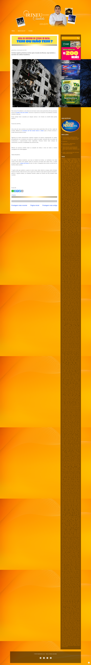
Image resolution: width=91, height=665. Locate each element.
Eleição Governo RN (77, 397)
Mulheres (68, 487)
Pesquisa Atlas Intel (65, 532)
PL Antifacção (77, 227)
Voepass (75, 623)
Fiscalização (66, 421)
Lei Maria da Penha (72, 206)
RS (69, 230)
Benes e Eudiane (70, 328)
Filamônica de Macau (65, 420)
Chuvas (74, 201)
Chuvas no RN (74, 167)
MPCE (65, 464)
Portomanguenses (64, 547)
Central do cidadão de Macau (73, 243)
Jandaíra (68, 226)
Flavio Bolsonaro (67, 422)
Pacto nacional (64, 268)
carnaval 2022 (75, 198)
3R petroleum (77, 189)
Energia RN (78, 402)
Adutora (76, 303)
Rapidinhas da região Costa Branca (71, 211)
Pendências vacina (64, 530)
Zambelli (78, 625)
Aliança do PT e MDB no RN (75, 213)
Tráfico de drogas (68, 610)
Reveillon (78, 576)
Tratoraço (74, 609)
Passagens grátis (73, 526)
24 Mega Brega (66, 235)
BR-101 (63, 323)
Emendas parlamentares (66, 223)
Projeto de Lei (72, 556)
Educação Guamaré (65, 395)
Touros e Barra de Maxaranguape (68, 607)
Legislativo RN (76, 451)
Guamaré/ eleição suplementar (66, 435)
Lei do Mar (76, 455)
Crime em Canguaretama (72, 372)
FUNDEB (63, 184)
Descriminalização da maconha (74, 384)
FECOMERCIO (77, 406)
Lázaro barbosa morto (67, 461)
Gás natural (69, 436)
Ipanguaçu (74, 184)
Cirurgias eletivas (64, 357)
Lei (77, 226)
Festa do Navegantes (71, 418)
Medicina (74, 478)
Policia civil (68, 181)
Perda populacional (71, 530)
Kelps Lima (66, 194)
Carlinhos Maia (77, 340)
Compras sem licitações (66, 359)
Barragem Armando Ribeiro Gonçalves (68, 200)
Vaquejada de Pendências (70, 617)
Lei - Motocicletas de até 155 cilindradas (72, 452)
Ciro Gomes (78, 244)
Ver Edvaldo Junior (73, 618)
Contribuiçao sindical (65, 365)
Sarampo (70, 232)
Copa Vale (66, 366)
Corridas (75, 369)
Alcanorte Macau (75, 305)
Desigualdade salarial (72, 385)
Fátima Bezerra (77, 176)
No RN (74, 491)
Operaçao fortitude (70, 498)
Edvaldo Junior (68, 203)
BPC (71, 322)
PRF (66, 209)
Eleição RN (65, 174)
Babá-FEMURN (72, 323)
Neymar (68, 491)
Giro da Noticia (71, 431)
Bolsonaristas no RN (76, 329)
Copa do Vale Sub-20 (71, 367)
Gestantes (63, 430)
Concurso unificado (69, 245)
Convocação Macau (71, 365)
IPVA (79, 225)
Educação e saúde (69, 396)
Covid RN (66, 202)
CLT (79, 331)
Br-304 (76, 200)
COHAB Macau (74, 332)
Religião (78, 273)
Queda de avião (71, 560)
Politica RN (64, 167)
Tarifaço (66, 212)
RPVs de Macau (68, 564)
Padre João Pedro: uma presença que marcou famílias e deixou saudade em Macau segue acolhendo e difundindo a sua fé (71, 148)
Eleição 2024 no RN (65, 397)
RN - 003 (68, 561)
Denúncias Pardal (72, 248)
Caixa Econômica (64, 242)
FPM (75, 162)
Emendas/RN (78, 401)
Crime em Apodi (64, 372)
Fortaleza (67, 423)
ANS (79, 298)
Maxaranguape (64, 478)
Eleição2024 (68, 399)
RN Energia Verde (64, 561)
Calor (68, 242)
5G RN (76, 235)
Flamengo (70, 421)
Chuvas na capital (70, 353)
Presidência (63, 552)
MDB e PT (66, 207)
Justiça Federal (66, 449)
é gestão (70, 643)
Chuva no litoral (64, 353)
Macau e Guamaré (74, 188)
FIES (79, 183)
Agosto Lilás (69, 304)
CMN (62, 332)
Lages (74, 260)
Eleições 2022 (66, 179)
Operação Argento (73, 499)
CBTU (70, 331)
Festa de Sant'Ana (67, 417)
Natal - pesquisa (70, 489)
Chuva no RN (64, 218)
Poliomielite (65, 270)
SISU (79, 211)
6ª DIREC (74, 294)
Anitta (77, 308)
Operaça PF (73, 266)
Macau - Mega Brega (72, 468)
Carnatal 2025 (71, 242)
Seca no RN (67, 277)
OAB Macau (68, 266)
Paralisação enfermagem (76, 523)
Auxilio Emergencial (73, 214)
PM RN (67, 518)
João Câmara (73, 226)
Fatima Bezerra (66, 204)
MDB (79, 226)
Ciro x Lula (78, 356)
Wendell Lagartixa (64, 625)
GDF (71, 427)
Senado (65, 278)
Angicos (74, 199)
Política (78, 188)
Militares (78, 480)
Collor (79, 357)
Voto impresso (69, 624)
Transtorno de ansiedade (69, 609)
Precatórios (67, 230)
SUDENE (78, 231)
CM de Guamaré (65, 165)
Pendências (74, 158)
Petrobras (72, 172)
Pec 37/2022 (66, 528)
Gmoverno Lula (77, 431)
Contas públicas (77, 364)
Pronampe (66, 557)
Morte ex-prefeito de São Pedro (71, 486)
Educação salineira (75, 396)
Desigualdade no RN (65, 385)
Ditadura (76, 388)
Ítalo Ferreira (76, 642)
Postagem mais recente (19, 205)
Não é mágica (74, 496)
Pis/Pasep (63, 181)
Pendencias (74, 170)
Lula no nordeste (68, 460)
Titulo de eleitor (64, 189)
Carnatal (69, 217)
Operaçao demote (64, 498)
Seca (70, 587)
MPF (69, 177)
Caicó (79, 175)
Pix (77, 168)
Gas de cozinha (65, 428)
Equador (63, 404)
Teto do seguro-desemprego (68, 606)
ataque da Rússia (24, 163)
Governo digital (74, 432)
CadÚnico (78, 241)
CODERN (69, 332)
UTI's (68, 612)
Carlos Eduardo (64, 176)
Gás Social (65, 436)
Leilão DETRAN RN (68, 457)
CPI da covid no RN (74, 240)
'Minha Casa (67, 289)
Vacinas (79, 614)
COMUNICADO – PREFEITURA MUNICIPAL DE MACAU (69, 144)
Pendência (68, 529)
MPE (73, 262)
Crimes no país (71, 374)
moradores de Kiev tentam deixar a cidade (33, 130)
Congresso (74, 245)
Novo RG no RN (71, 493)
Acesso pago (69, 300)
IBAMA (69, 205)
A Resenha (74, 296)
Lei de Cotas (72, 455)
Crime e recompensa (76, 371)
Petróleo (64, 269)
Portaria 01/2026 (72, 545)
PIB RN (71, 516)
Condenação (78, 362)
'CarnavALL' (63, 289)
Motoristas (65, 487)
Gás (62, 436)
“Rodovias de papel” (76, 645)
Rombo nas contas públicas (71, 578)
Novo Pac (76, 265)
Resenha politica (64, 274)
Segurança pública (67, 197)
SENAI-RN (73, 582)
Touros (69, 212)
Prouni (72, 210)
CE (65, 201)
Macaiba (76, 207)
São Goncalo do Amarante (70, 186)
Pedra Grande (73, 268)
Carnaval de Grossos (72, 342)
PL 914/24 (77, 517)
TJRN (67, 198)
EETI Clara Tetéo (75, 391)
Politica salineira (70, 542)
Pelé (76, 268)
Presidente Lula (67, 551)
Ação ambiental (67, 322)
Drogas (63, 391)
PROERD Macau (68, 519)
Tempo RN (75, 232)
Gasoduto (70, 428)
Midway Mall (73, 480)
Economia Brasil (76, 222)
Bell (79, 327)
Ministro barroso (73, 482)
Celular (63, 243)
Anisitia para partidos (69, 308)
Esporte (65, 193)
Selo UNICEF (70, 589)
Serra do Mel (73, 197)
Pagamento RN (74, 522)
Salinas (72, 276)
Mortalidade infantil (77, 484)
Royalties (72, 275)
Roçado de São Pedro (72, 581)
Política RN (68, 196)
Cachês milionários (73, 241)
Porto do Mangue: (73, 546)
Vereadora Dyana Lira (73, 619)
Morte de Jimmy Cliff (73, 485)
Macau (64, 159)
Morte (63, 195)
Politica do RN (66, 164)
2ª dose (65, 293)
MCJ (69, 194)
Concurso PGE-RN (77, 360)
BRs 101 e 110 (66, 323)
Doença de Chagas (74, 389)
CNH (65, 191)
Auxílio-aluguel (68, 321)
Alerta (79, 305)
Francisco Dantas (77, 423)
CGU (77, 331)
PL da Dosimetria (70, 195)
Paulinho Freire (68, 228)
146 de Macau (70, 290)
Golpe (62, 432)
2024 (73, 290)
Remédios (69, 231)
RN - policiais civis (77, 561)
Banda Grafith (64, 182)
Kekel (74, 449)
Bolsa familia (71, 329)
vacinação (66, 234)
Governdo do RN (64, 257)
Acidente (66, 236)
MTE (70, 467)
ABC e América (65, 297)
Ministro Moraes (68, 482)
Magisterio (74, 263)
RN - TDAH (72, 561)
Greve (63, 177)
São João (63, 212)
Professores (65, 554)
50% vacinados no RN (67, 294)
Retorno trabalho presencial (67, 576)
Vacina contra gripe (74, 614)
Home (13, 30)
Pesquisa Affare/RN (77, 531)
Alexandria (66, 306)
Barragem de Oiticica (70, 326)
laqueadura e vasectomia (70, 636)
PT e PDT (63, 228)
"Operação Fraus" (77, 288)
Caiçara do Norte (65, 217)
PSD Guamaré (70, 520)
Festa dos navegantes (70, 419)
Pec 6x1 (70, 528)
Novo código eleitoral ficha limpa (70, 494)
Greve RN (68, 170)
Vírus (73, 624)
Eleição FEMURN (70, 397)
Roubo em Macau (68, 579)
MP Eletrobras (75, 463)
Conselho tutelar (70, 218)
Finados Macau (73, 420)
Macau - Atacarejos (74, 467)
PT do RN (71, 521)
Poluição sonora (67, 543)
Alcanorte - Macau (68, 305)
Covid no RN (72, 246)
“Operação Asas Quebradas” (71, 644)
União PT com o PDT (74, 612)
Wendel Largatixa (77, 624)
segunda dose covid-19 (67, 640)
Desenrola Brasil (71, 192)
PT (76, 174)
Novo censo (76, 493)
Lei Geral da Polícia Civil (66, 455)
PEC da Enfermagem (69, 267)
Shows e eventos (64, 593)
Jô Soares (71, 449)
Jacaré (64, 447)
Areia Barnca (66, 237)
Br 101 (72, 239)
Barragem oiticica (66, 327)
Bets (72, 238)
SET (78, 582)
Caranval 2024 (72, 340)
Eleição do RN (68, 398)
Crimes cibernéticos (65, 374)
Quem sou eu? (21, 30)
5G (79, 212)
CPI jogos (78, 334)
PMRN (70, 518)
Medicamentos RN (70, 478)
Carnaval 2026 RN (69, 341)
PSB (68, 209)
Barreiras (71, 327)
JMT (62, 447)
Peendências (64, 529)
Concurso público (72, 362)
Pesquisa (78, 209)
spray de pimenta (74, 640)
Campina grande (64, 338)
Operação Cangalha (73, 500)
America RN (64, 308)
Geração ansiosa (77, 429)
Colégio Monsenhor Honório (66, 358)
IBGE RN (68, 188)
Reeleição (67, 272)
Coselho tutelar (69, 370)
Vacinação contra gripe (70, 615)
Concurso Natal (70, 360)
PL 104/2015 (65, 517)
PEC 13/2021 (70, 513)
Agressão (72, 304)
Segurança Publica (64, 588)
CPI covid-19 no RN (70, 216)
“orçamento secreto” (65, 646)
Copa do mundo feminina (71, 219)
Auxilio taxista (67, 320)
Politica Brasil (69, 270)
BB (68, 215)
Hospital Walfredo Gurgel (70, 225)
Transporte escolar (69, 608)
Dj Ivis (69, 389)
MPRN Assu (65, 465)
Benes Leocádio (64, 328)
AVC (66, 299)
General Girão (72, 429)
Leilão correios (77, 457)
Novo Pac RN (66, 493)
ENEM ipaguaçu (77, 392)
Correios (63, 202)
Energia (72, 176)
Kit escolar (76, 449)
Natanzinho (66, 490)
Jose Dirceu (66, 448)
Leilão (65, 261)
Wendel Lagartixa (71, 189)
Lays (72, 451)
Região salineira (72, 171)
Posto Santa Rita (77, 547)
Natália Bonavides (74, 490)
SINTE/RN (63, 276)
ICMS (75, 168)
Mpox (71, 208)
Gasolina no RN (77, 204)
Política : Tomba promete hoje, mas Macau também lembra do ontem (71, 153)
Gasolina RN (74, 428)
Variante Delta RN (77, 617)
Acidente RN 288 (74, 300)
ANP (64, 236)
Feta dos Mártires (77, 419)
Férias (62, 427)
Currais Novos (72, 220)
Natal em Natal (75, 208)
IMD (79, 258)
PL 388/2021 (69, 517)
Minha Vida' (78, 481)
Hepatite (74, 436)
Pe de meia (68, 268)
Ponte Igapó (75, 544)
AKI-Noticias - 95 (75, 297)
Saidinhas (63, 584)
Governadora (69, 432)
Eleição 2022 (68, 169)
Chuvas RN (78, 171)
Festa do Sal (78, 418)
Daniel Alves (74, 247)
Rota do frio (63, 579)
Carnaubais (77, 164)
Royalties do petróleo (65, 581)
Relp (62, 574)
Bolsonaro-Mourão (70, 330)
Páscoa (75, 559)
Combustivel (72, 191)
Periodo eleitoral (64, 531)
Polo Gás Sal (76, 542)
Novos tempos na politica (68, 496)
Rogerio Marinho (67, 275)
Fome (71, 422)
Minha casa (69, 227)
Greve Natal (75, 433)
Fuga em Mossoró (67, 224)
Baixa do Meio (77, 323)
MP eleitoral (70, 262)
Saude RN (72, 185)
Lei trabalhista (75, 456)
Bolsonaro (74, 165)
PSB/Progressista (64, 520)
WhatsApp (69, 625)
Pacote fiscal (65, 522)
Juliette (66, 206)
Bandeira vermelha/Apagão (66, 325)
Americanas (76, 236)
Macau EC (76, 262)
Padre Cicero (69, 522)
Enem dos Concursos (71, 402)
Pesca (68, 531)
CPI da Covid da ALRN (67, 240)
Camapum (70, 337)
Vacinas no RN (64, 615)
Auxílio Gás (75, 320)
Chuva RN (78, 352)
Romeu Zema (78, 578)
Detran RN (63, 172)
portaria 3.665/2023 (70, 638)
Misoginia (71, 483)
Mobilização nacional (68, 484)
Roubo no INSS (73, 579)
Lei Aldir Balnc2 (64, 454)
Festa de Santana (73, 417)
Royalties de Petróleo (70, 580)
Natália (70, 490)
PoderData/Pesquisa (74, 269)
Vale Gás (78, 616)
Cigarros (68, 356)
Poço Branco (74, 270)
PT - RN (68, 521)
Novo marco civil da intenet (68, 495)
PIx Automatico (74, 516)
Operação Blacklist (67, 500)
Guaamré (63, 434)
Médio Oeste (65, 489)
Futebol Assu (71, 426)
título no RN (65, 641)
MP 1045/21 (77, 462)
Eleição (75, 192)
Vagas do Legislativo (70, 616)
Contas (73, 364)
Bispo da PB (66, 329)
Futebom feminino (77, 426)
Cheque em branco (68, 352)
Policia (66, 185)
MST (68, 467)
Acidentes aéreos (70, 302)
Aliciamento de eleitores (73, 306)
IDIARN (78, 193)
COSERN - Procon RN (65, 333)
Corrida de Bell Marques (70, 369)
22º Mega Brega (69, 291)
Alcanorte (67, 190)
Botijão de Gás (77, 215)
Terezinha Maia (64, 605)
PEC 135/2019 (75, 513)
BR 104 (73, 322)
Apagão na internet (73, 309)
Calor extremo (66, 337)
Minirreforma (63, 482)
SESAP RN (64, 175)
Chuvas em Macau (65, 244)
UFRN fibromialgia (77, 611)
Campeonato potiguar (76, 337)
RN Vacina (66, 563)
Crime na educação (67, 373)
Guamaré (68, 158)
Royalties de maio (77, 580)
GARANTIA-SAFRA (67, 427)
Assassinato (72, 190)
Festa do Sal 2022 (64, 419)
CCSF (73, 331)
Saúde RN (66, 178)
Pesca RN (71, 531)
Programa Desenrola (68, 555)
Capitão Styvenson (77, 339)
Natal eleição (68, 265)
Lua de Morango (75, 459)
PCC (68, 512)
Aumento (78, 199)
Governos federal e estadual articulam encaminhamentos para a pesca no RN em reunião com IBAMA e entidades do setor (71, 138)
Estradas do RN (65, 405)
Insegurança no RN (65, 180)
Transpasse (63, 608)
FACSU (71, 406)
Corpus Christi (70, 368)
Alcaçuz (68, 213)
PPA (63, 519)
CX (66, 201)
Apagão (68, 309)
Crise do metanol (77, 246)
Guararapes (73, 435)
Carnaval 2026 (64, 341)
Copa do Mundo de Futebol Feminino (74, 366)
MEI (72, 462)
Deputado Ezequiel (68, 222)
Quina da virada (76, 560)
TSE (67, 167)
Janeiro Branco (72, 447)
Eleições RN (75, 399)
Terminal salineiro (69, 605)
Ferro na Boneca (67, 416)
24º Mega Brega (74, 292)
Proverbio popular (64, 559)
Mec (71, 174)
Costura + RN (75, 370)
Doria (65, 390)
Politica (63, 178)
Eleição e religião (74, 398)
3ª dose (74, 293)
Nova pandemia (71, 492)
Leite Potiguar (68, 261)
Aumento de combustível (66, 214)
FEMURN (63, 173)
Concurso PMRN (74, 361)
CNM (62, 179)
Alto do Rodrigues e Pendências (71, 307)
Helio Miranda (74, 193)
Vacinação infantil (77, 615)
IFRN (70, 165)
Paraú (76, 524)
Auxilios (71, 320)
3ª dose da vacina (72, 235)
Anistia (75, 308)
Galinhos (70, 163)
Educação (63, 163)
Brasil (72, 168)
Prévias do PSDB (70, 559)
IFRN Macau (64, 170)
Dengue (69, 168)
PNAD (72, 518)
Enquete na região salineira (66, 403)
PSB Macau (78, 519)
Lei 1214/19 (67, 453)
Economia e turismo (69, 393)
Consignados (78, 363)
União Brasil (70, 198)
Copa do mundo (77, 367)
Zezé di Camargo (76, 626)
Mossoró (78, 162)
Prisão (79, 174)
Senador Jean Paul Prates (72, 278)
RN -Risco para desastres (66, 562)
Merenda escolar (67, 208)
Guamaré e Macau (76, 434)
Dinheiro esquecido (67, 387)
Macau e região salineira (75, 194)
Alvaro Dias (78, 307)
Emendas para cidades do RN (70, 401)
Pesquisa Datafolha (72, 229)
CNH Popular (66, 332)
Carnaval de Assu (66, 342)
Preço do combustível (70, 552)
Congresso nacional (65, 363)
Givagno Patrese (74, 224)
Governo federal (65, 205)
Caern (67, 163)
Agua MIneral (64, 213)
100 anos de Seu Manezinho (74, 289)
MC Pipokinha (74, 461)
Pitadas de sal (68, 269)
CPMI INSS (65, 335)
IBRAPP (77, 258)
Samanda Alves (77, 276)
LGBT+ (64, 450)
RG (79, 560)
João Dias (76, 448)
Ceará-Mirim (69, 187)
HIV (64, 225)
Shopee (79, 591)
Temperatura (70, 604)
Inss (72, 164)
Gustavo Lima (77, 435)
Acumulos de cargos (76, 302)
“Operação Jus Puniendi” (69, 645)
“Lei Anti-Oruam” (64, 644)
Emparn (72, 187)
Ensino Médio (73, 403)
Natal (64, 162)
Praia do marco (69, 548)
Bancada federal (77, 324)
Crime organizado (65, 220)
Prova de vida (76, 210)
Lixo (71, 459)
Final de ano (78, 420)
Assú (70, 164)
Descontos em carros (65, 384)
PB (74, 227)
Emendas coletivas (74, 400)
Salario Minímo (72, 584)
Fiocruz (63, 421)
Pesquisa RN (76, 195)
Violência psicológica (65, 623)
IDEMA (76, 225)
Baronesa (73, 325)
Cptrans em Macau (69, 371)
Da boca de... (65, 141)
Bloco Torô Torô (75, 238)
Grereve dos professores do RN (67, 433)
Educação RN (64, 168)
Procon (65, 553)
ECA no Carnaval (69, 391)
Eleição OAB (64, 398)
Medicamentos (64, 227)
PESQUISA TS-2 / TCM (70, 515)
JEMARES (75, 446)
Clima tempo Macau (71, 357)
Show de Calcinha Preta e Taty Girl (74, 592)
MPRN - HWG (74, 464)
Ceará (72, 182)
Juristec (63, 449)
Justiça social (70, 260)
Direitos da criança (71, 388)
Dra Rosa (78, 390)
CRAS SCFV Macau (67, 241)
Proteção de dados (66, 558)
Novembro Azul (72, 265)
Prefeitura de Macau (70, 550)
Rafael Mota (76, 271)
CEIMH (75, 331)
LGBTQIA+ (68, 450)
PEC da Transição (67, 514)
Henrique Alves (64, 188)
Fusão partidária (66, 426)
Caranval (63, 340)
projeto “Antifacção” (68, 639)
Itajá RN (68, 259)
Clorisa (76, 357)
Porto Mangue (67, 546)
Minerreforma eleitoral (71, 481)
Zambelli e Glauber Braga (66, 626)
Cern (79, 243)
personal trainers (64, 638)
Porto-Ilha (78, 546)
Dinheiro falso (73, 387)
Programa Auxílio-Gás (70, 554)
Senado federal (74, 589)
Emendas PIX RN (68, 400)
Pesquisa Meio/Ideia (76, 532)
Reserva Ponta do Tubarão (72, 274)
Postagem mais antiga (49, 205)
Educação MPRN (72, 395)
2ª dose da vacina (70, 293)
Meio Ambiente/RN (65, 479)
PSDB (71, 177)
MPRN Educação (75, 465)
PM (65, 518)
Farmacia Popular (73, 223)
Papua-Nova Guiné (68, 523)
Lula (71, 170)
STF (74, 164)
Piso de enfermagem (76, 177)
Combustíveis (64, 245)
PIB (69, 516)
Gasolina (78, 187)
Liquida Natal (67, 459)
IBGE (69, 174)
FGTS (75, 187)
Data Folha (78, 247)
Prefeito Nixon (74, 549)
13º (68, 199)
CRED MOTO (69, 335)
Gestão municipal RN (68, 430)
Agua (62, 305)
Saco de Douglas (74, 583)
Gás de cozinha (77, 179)
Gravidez (78, 432)
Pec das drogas (74, 528)
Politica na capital (64, 542)
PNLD (79, 518)
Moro (73, 484)
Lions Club (78, 458)
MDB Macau (70, 462)
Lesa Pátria (69, 458)
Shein (76, 591)
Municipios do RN (73, 487)
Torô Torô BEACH (77, 606)
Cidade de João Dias (76, 354)
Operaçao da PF (77, 497)
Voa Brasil (77, 212)
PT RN (79, 267)
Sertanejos (73, 591)
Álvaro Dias (72, 642)
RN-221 (63, 564)
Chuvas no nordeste (68, 354)
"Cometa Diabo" (71, 288)
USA (66, 612)
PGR (74, 267)
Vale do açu (63, 617)
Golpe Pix (65, 432)
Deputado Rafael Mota (73, 202)
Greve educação (70, 257)
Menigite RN (71, 479)
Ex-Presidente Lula (71, 405)
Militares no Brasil (65, 481)
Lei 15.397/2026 (72, 453)
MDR (69, 207)
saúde (69, 167)
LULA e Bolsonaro (73, 450)
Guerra (14, 195)
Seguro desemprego (77, 588)
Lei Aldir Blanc (69, 454)
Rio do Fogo (77, 577)
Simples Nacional (73, 593)
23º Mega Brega (68, 292)
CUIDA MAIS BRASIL (75, 335)
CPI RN (68, 191)
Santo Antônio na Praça (73, 586)
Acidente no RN (64, 302)
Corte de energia (67, 246)
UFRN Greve (71, 611)
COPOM (78, 332)
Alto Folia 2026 (71, 236)
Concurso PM (64, 361)
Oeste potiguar (67, 497)
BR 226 (76, 322)
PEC (67, 513)
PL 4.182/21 (73, 517)
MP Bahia (70, 463)
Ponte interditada (67, 545)
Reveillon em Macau (71, 577)
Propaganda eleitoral (72, 557)
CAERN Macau (77, 172)
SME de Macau (68, 583)
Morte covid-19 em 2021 (65, 485)
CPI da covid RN (66, 334)
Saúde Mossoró (66, 587)
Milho (76, 480)
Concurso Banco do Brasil (75, 359)
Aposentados (68, 310)
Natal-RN (78, 165)
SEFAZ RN (70, 582)
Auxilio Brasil (77, 181)
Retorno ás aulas (74, 576)
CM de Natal (64, 216)
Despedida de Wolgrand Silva (69, 386)
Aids (64, 305)
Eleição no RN (74, 203)
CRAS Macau (77, 216)
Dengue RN (67, 248)
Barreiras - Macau (76, 327)
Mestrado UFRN (77, 479)
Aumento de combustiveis (73, 237)
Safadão (69, 276)
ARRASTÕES (64, 299)
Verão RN (73, 620)
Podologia (63, 210)
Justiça (63, 194)
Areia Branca (74, 160)
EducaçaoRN (71, 394)
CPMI (62, 335)
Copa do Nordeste (64, 367)
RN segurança (71, 271)
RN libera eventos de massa (72, 563)
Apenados (78, 309)
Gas (62, 428)
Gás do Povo (72, 258)
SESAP (79, 275)
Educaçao (67, 171)
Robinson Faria (64, 578)
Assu (77, 175)
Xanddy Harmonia (74, 625)
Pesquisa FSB (70, 532)
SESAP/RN (74, 231)
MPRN (69, 160)
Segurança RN (71, 178)
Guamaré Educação (68, 434)
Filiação (69, 420)
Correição (74, 368)
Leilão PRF (73, 457)
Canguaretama (70, 201)
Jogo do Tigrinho (75, 259)
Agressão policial (77, 304)
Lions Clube (63, 459)
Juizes (79, 448)
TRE (68, 175)
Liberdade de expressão (74, 261)
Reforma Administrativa (73, 272)
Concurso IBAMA (64, 360)
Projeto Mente (67, 556)
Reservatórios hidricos (72, 574)
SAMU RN (66, 582)
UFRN (74, 175)
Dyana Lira (64, 203)
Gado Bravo (74, 427)
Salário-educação (67, 585)
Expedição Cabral (77, 405)
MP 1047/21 (66, 463)
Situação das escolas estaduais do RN (73, 594)
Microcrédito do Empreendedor (66, 480)
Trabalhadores (77, 607)
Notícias (63, 185)
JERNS (79, 446)
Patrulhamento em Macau (71, 527)
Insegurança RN (64, 259)
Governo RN (71, 179)
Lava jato (78, 450)
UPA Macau (63, 612)
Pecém (79, 528)
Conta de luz (64, 219)
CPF (69, 333)
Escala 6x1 (69, 404)
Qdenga (67, 560)
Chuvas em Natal (72, 244)
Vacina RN (73, 212)
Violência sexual (71, 623)
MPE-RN (67, 464)
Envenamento (78, 403)
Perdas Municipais (77, 530)
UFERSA (71, 175)
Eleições (71, 399)
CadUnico (66, 336)
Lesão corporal (74, 458)
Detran (79, 202)
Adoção (63, 303)
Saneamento (63, 277)
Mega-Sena (78, 478)
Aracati (76, 310)
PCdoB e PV (71, 512)
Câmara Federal (67, 247)
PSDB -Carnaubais (76, 520)
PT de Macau (77, 180)
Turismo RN (64, 233)
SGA (69, 185)
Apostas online (72, 310)
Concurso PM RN (68, 361)
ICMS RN (65, 177)
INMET (76, 205)
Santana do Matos (65, 232)
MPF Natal (72, 207)
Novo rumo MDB (75, 495)
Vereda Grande (69, 620)
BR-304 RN (69, 238)
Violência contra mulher (69, 622)
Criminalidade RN (77, 374)
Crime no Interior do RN (75, 373)
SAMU (76, 275)
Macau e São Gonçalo (68, 263)
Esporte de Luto (73, 404)
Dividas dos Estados (65, 389)
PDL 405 (76, 512)
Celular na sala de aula (75, 217)
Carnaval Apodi (74, 341)
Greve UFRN (69, 193)
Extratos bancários (64, 406)
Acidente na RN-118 (77, 301)
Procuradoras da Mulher (70, 553)
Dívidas (65, 391)
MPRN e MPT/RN (76, 466)
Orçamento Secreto (65, 511)
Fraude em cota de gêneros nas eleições (68, 424)
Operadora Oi (72, 497)
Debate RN (63, 248)
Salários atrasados (73, 585)
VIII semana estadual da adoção (67, 613)
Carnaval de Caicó (77, 242)
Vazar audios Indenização (66, 618)
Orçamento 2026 (77, 510)
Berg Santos (75, 328)
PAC (65, 267)
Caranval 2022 (67, 340)
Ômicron (78, 178)
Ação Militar (63, 322)
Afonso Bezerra (70, 162)
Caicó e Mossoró (71, 336)
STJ (66, 276)
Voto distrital (65, 624)
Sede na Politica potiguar (76, 587)
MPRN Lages (68, 466)
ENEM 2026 (72, 392)
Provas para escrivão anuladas (75, 558)
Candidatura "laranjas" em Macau (72, 338)
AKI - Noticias (70, 297)
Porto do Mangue (68, 210)
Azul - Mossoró (77, 321)
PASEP (65, 512)
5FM (72, 294)
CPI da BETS (72, 333)
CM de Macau (74, 169)
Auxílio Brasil (65, 215)
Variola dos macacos (71, 233)
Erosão (65, 404)
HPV (72, 436)
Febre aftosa (71, 204)
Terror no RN (74, 605)
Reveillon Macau (64, 577)
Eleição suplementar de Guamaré (71, 183)
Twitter (68, 611)
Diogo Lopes (78, 387)
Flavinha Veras (75, 421)
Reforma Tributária (74, 196)
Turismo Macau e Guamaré (75, 610)
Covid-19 (74, 163)
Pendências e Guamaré (75, 529)
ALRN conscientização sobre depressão (71, 298)
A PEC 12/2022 (69, 296)
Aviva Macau (73, 321)
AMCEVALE (64, 190)
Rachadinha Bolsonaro (76, 564)
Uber (70, 612)
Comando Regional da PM (75, 358)
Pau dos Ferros (73, 209)
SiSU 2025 (68, 593)
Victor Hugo (73, 621)
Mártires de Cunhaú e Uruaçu (70, 488)
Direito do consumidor (65, 388)
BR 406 (79, 322)
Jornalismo (76, 447)
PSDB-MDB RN (64, 521)
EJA (69, 392)
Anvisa (65, 309)
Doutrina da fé (74, 390)
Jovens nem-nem (71, 448)
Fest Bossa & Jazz (73, 416)
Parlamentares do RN (65, 525)
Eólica (69, 406)
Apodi (74, 181)
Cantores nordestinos (70, 339)
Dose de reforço (68, 390)
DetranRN (69, 176)
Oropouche (71, 510)
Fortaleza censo (71, 423)
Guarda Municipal (64, 258)
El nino (79, 396)
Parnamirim (74, 173)
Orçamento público (71, 511)
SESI (76, 582)
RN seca (78, 563)
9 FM (66, 296)
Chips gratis (74, 352)
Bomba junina (75, 330)
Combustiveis (75, 182)
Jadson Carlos (67, 447)
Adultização (72, 303)
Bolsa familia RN (67, 239)
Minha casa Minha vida (68, 264)
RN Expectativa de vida (74, 562)
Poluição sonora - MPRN (74, 543)
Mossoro (73, 264)
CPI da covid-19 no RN (73, 334)
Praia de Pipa (64, 548)
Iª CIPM (71, 259)
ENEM (78, 167)
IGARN (73, 205)
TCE (66, 175)
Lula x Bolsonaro (74, 460)
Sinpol (77, 593)
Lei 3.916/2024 (77, 453)
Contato (31, 30)
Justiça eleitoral (65, 260)
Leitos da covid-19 (64, 458)
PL (77, 516)
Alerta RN (63, 306)
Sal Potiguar (67, 584)
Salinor (76, 584)
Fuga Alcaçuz (64, 425)
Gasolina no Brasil (67, 429)
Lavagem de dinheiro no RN (66, 451)
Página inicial (34, 205)
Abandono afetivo (70, 299)
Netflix (66, 491)
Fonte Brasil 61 (75, 422)
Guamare (78, 257)
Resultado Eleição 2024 (68, 575)
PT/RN (74, 521)
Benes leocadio (72, 215)
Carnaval (68, 182)
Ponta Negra (66, 544)
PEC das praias (73, 514)
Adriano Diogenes (67, 303)
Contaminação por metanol (66, 364)
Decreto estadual (72, 221)
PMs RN (76, 267)
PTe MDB (77, 521)
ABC (77, 296)
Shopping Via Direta (65, 592)
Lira (70, 459)
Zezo (71, 626)
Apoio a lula (63, 310)
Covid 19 (66, 192)
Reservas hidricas (66, 574)
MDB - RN (66, 462)
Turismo (78, 232)
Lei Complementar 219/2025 (75, 454)
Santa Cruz (66, 586)
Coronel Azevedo (64, 368)
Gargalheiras (78, 427)
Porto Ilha (63, 546)
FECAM (73, 406)
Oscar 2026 (76, 511)
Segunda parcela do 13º (73, 277)
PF (70, 173)
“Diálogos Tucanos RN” (76, 643)
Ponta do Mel (70, 544)
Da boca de (67, 221)
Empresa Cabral (64, 402)
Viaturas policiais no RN (67, 621)
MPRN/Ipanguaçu (64, 467)
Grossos (75, 257)
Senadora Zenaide (75, 590)
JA (73, 446)
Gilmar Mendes (66, 431)
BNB (66, 238)
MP (74, 462)
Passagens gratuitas (67, 526)
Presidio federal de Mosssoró (75, 551)
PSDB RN (74, 174)
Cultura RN (63, 247)
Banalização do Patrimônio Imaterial (68, 324)
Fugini (67, 425)
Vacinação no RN (64, 616)
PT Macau (72, 180)
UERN (75, 178)
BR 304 (76, 190)
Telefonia (67, 604)
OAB (72, 227)
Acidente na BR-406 (70, 301)
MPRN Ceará (70, 465)
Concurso (78, 201)
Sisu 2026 (64, 594)
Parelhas (78, 524)
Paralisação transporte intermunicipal (68, 524)
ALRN (72, 161)
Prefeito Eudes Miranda (68, 549)
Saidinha (78, 583)
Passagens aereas (73, 525)
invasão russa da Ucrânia (22, 112)
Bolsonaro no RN (64, 330)
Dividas (79, 388)
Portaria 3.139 (77, 545)
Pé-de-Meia (66, 271)
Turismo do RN (64, 611)
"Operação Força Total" (73, 234)
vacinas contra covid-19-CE (72, 641)
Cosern (76, 191)
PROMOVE (73, 519)
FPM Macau (67, 173)
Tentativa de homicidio (76, 604)
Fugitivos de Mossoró (71, 425)
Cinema (71, 356)
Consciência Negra (72, 363)
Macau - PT (78, 468)
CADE (74, 239)
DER (71, 247)
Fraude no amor (77, 424)
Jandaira (78, 184)
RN (69, 161)
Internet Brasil (64, 226)
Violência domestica (76, 622)
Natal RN (65, 195)
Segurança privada (70, 588)
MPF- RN (70, 464)
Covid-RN (78, 219)
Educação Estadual (76, 394)
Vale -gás (75, 616)
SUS (71, 181)
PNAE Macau (76, 518)
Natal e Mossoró (75, 489)
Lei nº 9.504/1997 (69, 456)
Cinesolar (74, 356)
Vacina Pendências (68, 614)
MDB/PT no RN (65, 262)
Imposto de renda (68, 184)
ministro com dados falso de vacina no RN (72, 637)
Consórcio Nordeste (76, 218)
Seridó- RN (69, 591)
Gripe (79, 433)
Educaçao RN (68, 172)
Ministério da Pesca (67, 483)
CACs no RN (67, 331)
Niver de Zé (71, 491)
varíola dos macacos (65, 288)
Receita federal (73, 230)
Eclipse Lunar (64, 393)
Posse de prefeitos (71, 547)
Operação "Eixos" (67, 499)
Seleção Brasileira (64, 589)
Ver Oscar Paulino (66, 619)
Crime (79, 169)
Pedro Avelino (73, 228)
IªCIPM (71, 446)
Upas (79, 612)
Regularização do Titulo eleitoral (71, 273)
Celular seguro (66, 243)
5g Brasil (71, 199)
